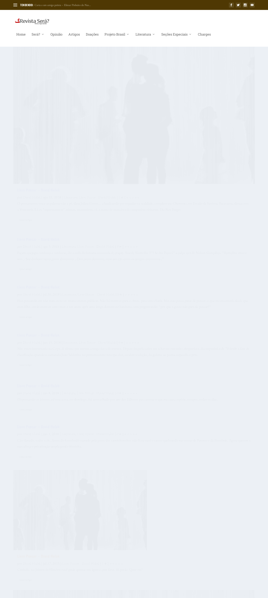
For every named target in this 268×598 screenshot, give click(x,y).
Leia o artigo (26, 175)
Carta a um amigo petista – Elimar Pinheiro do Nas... (63, 5)
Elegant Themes (38, 593)
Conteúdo (232, 394)
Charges (204, 36)
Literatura (143, 36)
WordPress (72, 593)
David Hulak (32, 115)
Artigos (74, 36)
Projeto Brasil (114, 36)
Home (21, 36)
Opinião (56, 36)
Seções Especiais (174, 36)
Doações (92, 36)
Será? (36, 36)
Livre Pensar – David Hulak (38, 108)
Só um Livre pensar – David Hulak (125, 253)
